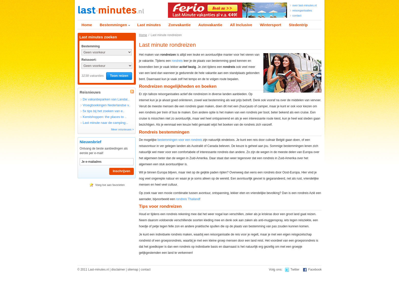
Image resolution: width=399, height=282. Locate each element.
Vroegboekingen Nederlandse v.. (107, 105)
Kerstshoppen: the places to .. (104, 117)
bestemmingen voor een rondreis (180, 140)
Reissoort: (88, 60)
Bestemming (90, 46)
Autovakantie (210, 25)
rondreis (177, 61)
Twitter (294, 269)
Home (86, 25)
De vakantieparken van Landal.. (106, 99)
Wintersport (270, 25)
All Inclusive (241, 25)
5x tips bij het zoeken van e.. (103, 111)
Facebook (315, 269)
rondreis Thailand (188, 199)
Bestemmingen (113, 25)
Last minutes (149, 25)
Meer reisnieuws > (122, 129)
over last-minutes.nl (304, 5)
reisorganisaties (302, 10)
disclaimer (118, 269)
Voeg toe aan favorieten (110, 184)
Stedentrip (298, 25)
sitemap (132, 269)
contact (296, 15)
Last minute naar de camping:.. (105, 123)
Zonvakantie (179, 25)
